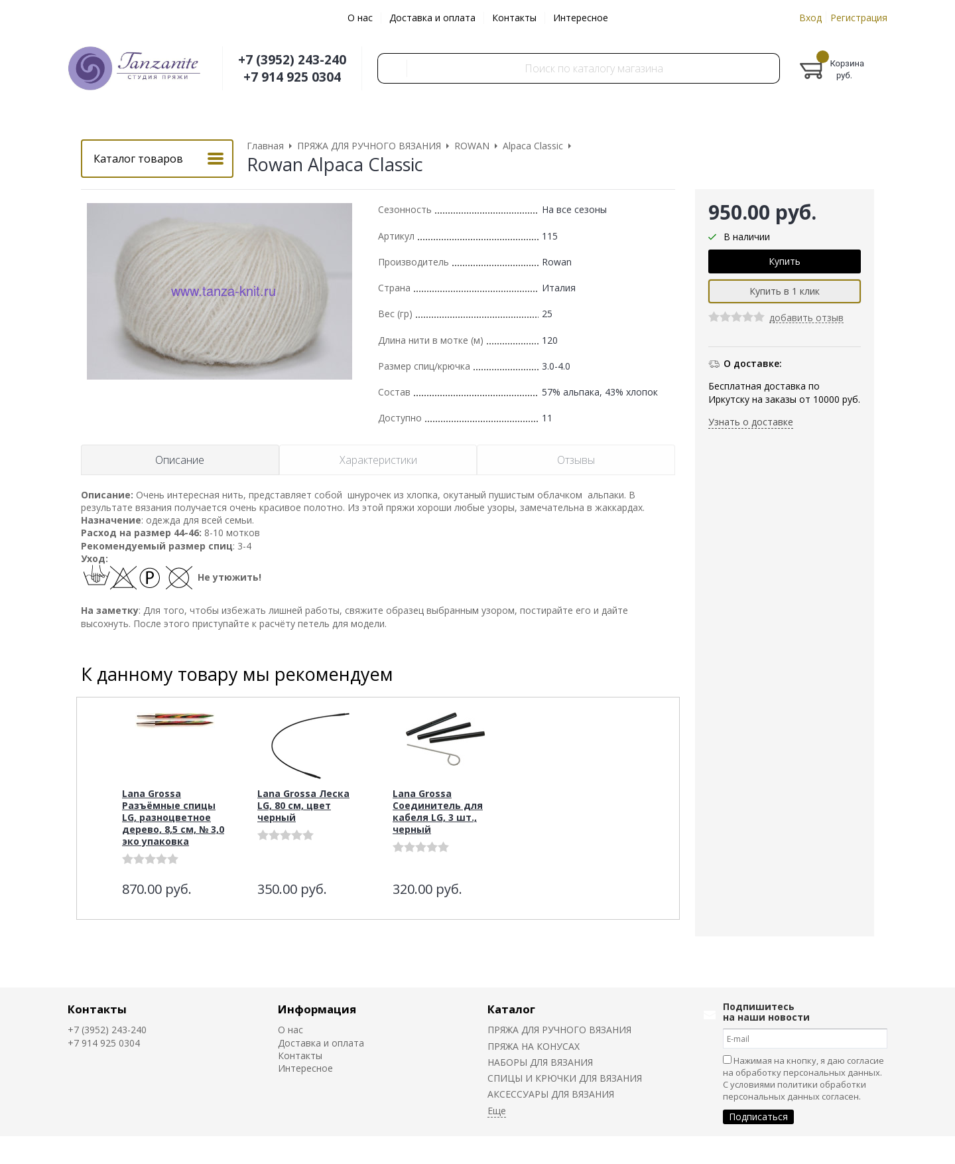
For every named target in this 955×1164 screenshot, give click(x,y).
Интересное (580, 17)
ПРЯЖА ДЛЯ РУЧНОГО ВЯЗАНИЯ (559, 1029)
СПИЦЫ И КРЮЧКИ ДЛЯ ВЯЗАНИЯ (564, 1078)
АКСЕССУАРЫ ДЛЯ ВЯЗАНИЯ (550, 1094)
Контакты (514, 17)
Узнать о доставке (750, 421)
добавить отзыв (806, 318)
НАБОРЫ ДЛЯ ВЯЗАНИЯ (540, 1062)
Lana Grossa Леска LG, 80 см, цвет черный (303, 805)
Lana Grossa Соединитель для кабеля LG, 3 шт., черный (438, 811)
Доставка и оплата (432, 17)
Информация (317, 1009)
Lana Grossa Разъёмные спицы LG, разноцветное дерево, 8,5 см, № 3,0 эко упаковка (173, 817)
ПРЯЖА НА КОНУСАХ (533, 1046)
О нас (360, 17)
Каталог (511, 1009)
